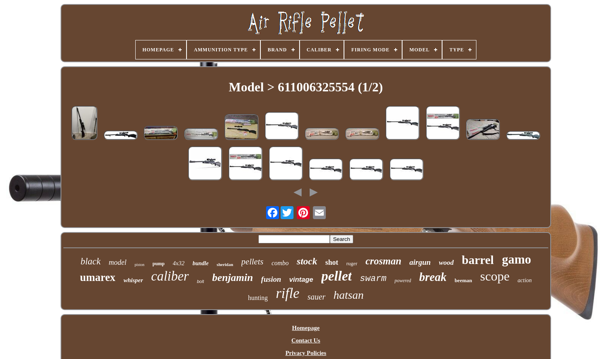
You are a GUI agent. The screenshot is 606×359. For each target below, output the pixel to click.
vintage (301, 279)
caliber (170, 276)
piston (139, 264)
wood (446, 262)
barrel (478, 259)
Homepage (305, 328)
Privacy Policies (305, 353)
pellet (336, 275)
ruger (351, 263)
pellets (252, 261)
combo (280, 263)
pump (159, 263)
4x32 (179, 263)
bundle (201, 263)
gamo (516, 259)
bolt (200, 281)
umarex (97, 277)
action (525, 280)
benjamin (232, 277)
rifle (287, 293)
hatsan (348, 295)
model (117, 262)
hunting (258, 297)
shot (331, 262)
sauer (316, 296)
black (90, 261)
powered (402, 280)
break (433, 276)
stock (307, 261)
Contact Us (305, 340)
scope (495, 276)
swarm (373, 279)
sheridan (225, 264)
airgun (420, 262)
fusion (271, 279)
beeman (463, 280)
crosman (383, 261)
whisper (133, 280)
